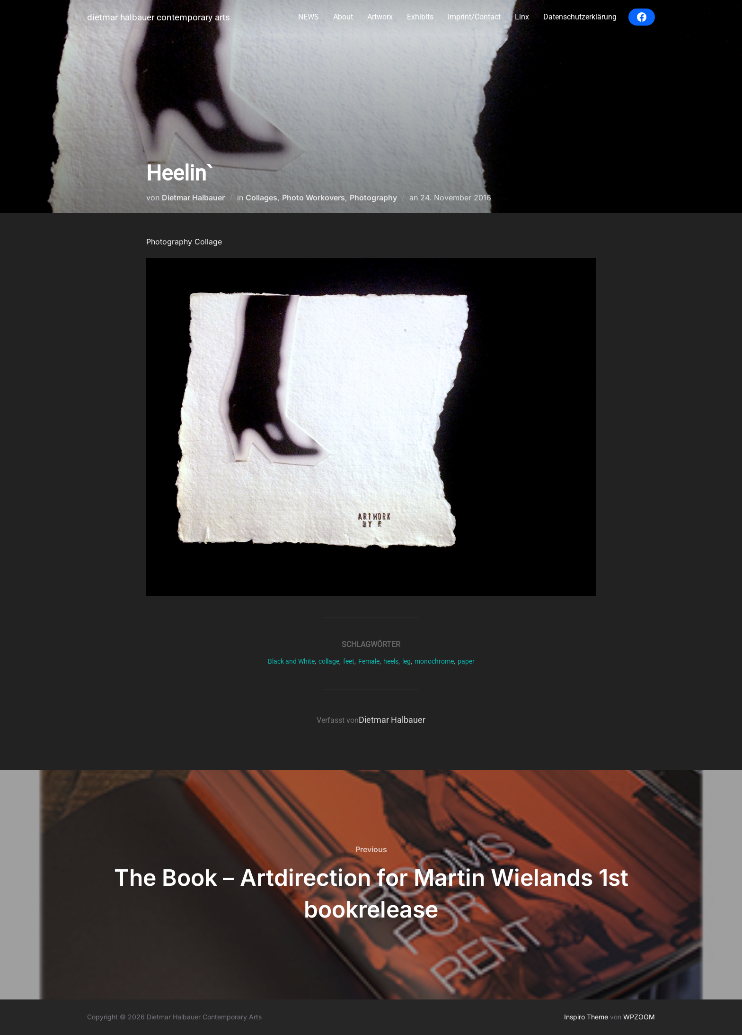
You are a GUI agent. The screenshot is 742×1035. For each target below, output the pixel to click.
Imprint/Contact (474, 16)
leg (406, 661)
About (343, 16)
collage (328, 661)
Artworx (380, 16)
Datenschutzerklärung (580, 16)
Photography (373, 197)
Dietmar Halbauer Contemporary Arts (158, 17)
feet (348, 661)
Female (369, 661)
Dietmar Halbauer (193, 197)
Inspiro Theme (586, 1017)
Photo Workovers (313, 197)
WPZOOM (639, 1017)
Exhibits (420, 16)
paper (466, 661)
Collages (261, 197)
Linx (522, 16)
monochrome (434, 661)
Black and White (291, 661)
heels (390, 661)
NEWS (308, 16)
